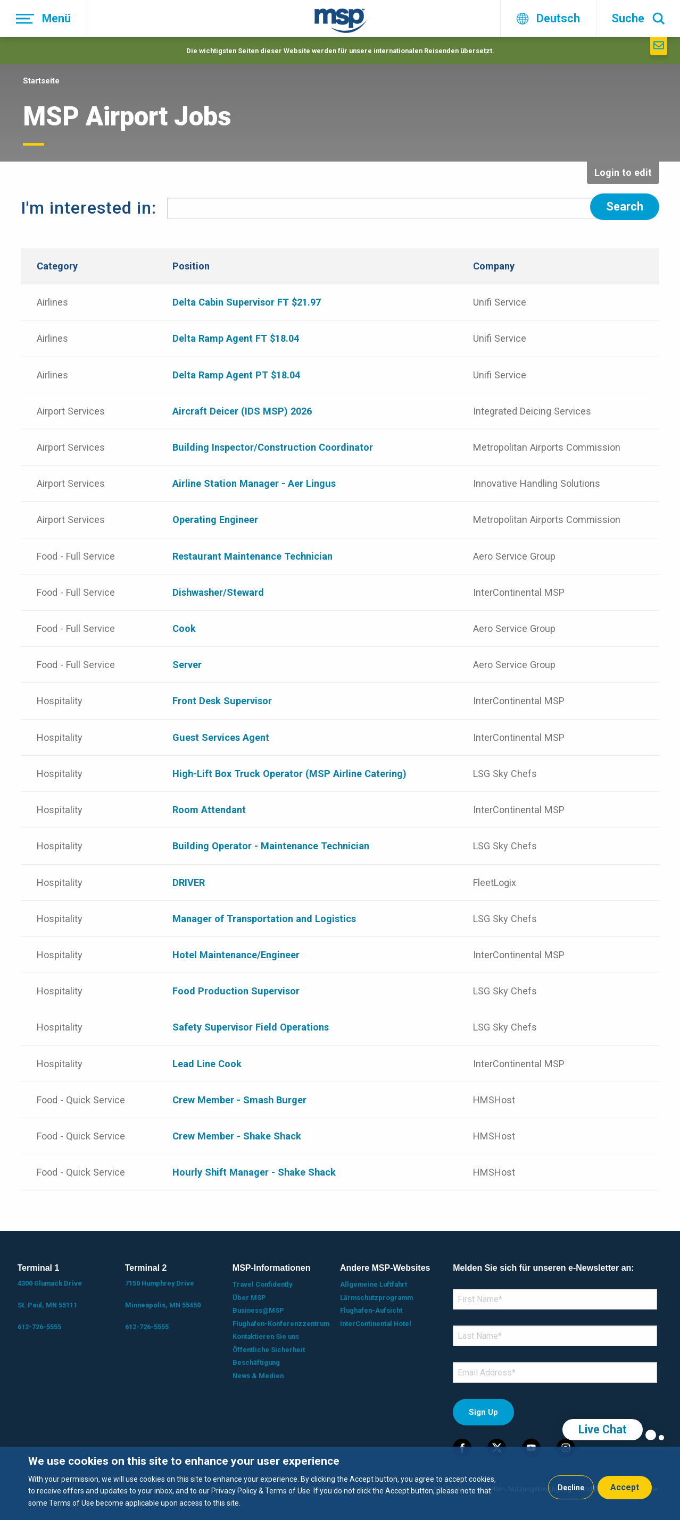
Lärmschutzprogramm (376, 1295)
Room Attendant (209, 807)
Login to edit (623, 172)
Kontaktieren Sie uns (266, 1334)
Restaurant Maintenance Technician (252, 553)
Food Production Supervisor (236, 988)
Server (187, 662)
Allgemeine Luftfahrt (373, 1282)
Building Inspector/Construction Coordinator (272, 444)
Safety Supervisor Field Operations (250, 1025)
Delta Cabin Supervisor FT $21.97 (246, 300)
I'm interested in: (88, 207)
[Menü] (43, 18)
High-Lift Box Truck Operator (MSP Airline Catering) (289, 770)
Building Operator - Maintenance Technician (270, 843)
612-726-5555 (39, 1325)
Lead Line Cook (207, 1061)
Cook (184, 625)
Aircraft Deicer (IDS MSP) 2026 (242, 408)
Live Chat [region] (602, 1429)
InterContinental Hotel (375, 1321)
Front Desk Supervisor (222, 698)
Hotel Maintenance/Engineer (236, 952)
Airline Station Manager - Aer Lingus (254, 481)
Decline (571, 1487)
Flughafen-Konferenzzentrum (281, 1321)
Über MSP (249, 1295)
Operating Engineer (215, 517)
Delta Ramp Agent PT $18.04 (236, 372)
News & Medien (258, 1373)
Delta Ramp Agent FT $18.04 (235, 336)
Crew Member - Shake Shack (236, 1133)
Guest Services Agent (220, 734)
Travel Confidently (262, 1282)
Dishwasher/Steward (218, 589)
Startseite (41, 81)
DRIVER (188, 879)
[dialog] (340, 1483)
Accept (624, 1487)
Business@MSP (258, 1308)
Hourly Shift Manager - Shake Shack (254, 1170)
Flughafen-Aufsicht (371, 1308)
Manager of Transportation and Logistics (264, 916)
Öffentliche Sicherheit (269, 1347)
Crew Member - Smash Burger (239, 1097)
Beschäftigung (256, 1360)
